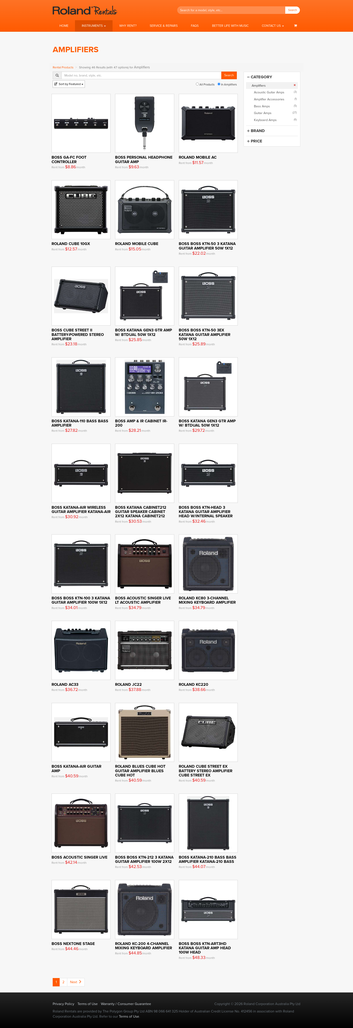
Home (63, 25)
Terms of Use (87, 1003)
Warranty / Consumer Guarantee (126, 1003)
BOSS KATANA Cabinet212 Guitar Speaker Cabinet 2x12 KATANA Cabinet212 (140, 511)
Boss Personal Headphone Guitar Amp (143, 159)
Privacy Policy (63, 1003)
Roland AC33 (65, 684)
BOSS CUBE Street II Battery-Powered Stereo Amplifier (78, 334)
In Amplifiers (227, 84)
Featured (68, 84)
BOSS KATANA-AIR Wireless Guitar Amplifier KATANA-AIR (81, 509)
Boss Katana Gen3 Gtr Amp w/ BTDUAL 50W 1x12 (143, 332)
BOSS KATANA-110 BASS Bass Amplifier (80, 423)
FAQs (195, 25)
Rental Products (63, 67)
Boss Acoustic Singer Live (79, 857)
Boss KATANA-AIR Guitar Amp (76, 768)
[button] (93, 25)
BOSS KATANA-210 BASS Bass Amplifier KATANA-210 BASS (207, 859)
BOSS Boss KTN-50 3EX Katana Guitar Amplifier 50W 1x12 (204, 334)
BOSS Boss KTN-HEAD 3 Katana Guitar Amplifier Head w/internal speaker (206, 511)
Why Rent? (127, 25)
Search (292, 10)
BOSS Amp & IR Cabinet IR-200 (141, 423)
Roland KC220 (193, 684)
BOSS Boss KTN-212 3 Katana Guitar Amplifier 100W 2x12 (144, 859)
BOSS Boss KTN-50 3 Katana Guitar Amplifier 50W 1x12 (207, 246)
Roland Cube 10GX (71, 243)
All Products (205, 84)
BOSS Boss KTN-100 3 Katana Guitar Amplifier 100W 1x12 (81, 600)
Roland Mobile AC (198, 157)
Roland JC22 (128, 684)
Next (76, 982)
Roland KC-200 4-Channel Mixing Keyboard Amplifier (143, 946)
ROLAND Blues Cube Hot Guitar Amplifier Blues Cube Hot (140, 770)
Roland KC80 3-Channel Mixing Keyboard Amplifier (207, 600)
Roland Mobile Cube (136, 243)
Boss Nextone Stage (73, 943)
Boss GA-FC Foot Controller (69, 159)
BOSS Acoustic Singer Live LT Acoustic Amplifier (143, 600)
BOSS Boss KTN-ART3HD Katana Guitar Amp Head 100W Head (205, 948)
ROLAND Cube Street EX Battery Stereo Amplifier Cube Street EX (205, 770)
